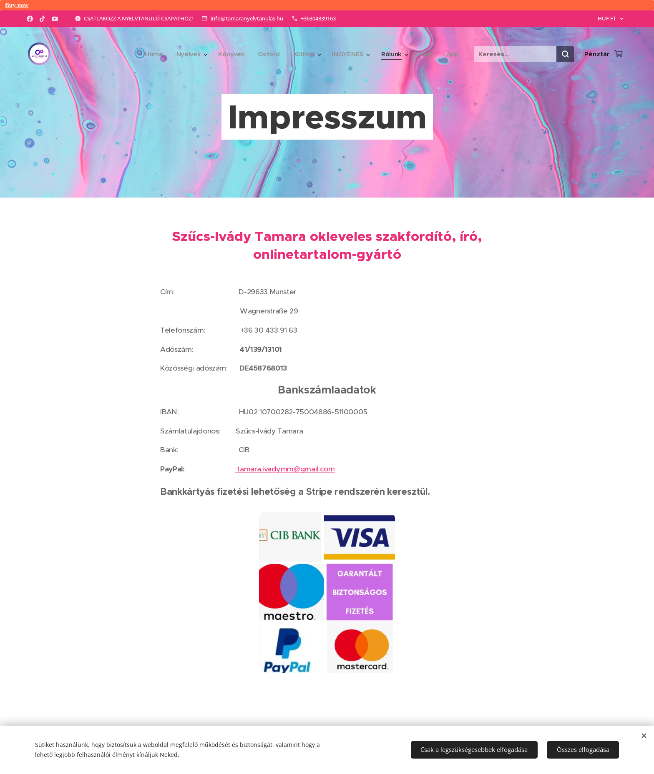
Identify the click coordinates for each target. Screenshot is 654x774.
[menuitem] (150, 54)
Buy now (16, 5)
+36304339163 (318, 18)
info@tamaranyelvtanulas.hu (247, 18)
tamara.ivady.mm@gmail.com (285, 468)
